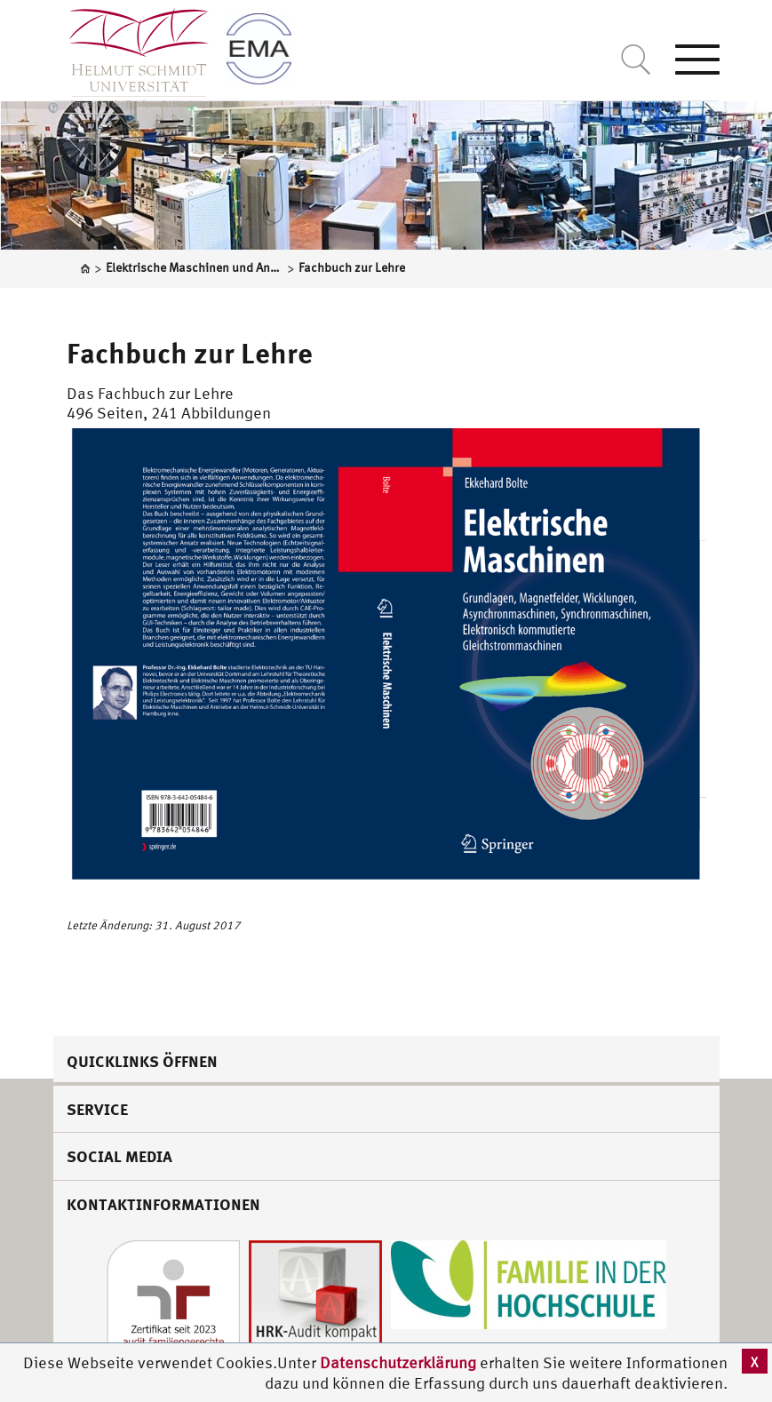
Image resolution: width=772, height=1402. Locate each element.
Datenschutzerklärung (398, 1362)
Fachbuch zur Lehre (190, 353)
